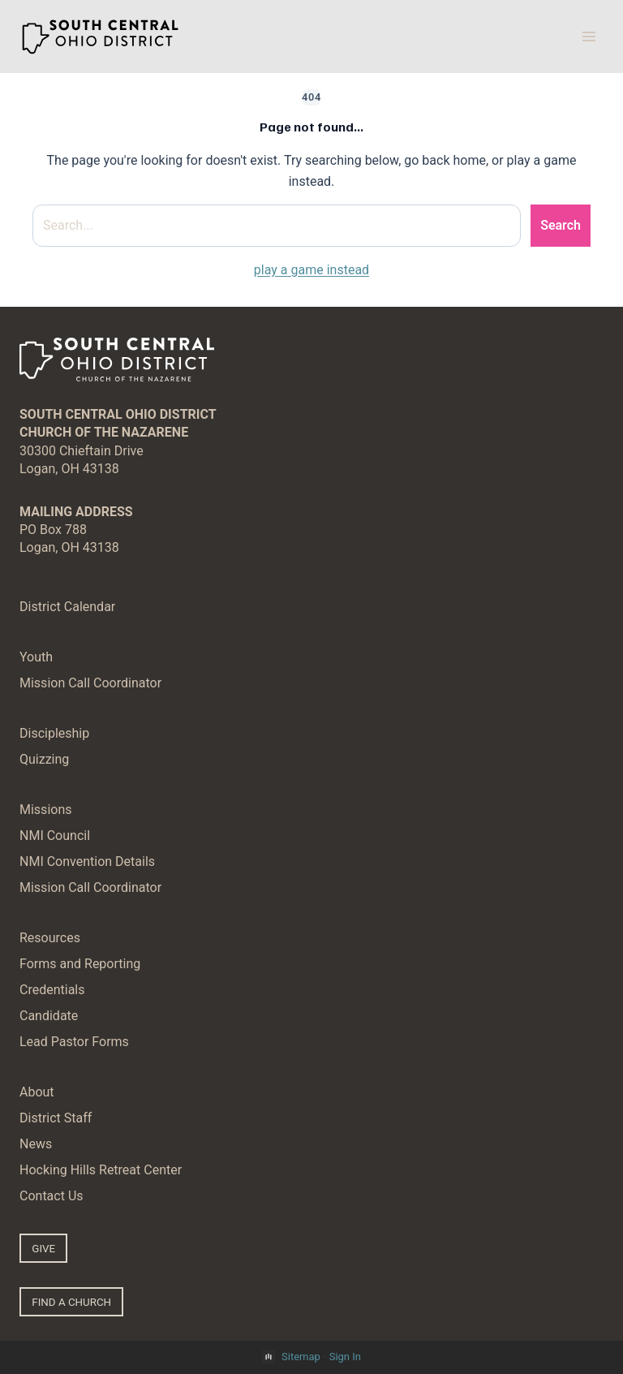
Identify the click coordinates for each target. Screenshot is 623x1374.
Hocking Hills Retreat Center (100, 1170)
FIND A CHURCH (71, 1302)
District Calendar (67, 606)
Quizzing (44, 759)
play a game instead (311, 270)
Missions (45, 809)
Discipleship (54, 733)
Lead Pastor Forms (74, 1041)
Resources (49, 937)
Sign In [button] (345, 1356)
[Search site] (276, 226)
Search (560, 225)
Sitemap (300, 1356)
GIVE (43, 1249)
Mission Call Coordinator (90, 683)
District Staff (55, 1118)
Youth (36, 657)
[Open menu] (589, 36)
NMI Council (54, 835)
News (35, 1144)
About (36, 1092)
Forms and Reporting (79, 963)
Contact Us (51, 1196)
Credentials (52, 989)
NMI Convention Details (87, 861)
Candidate (48, 1015)
